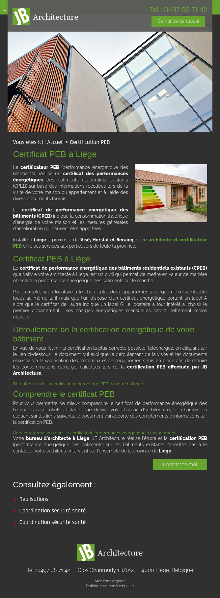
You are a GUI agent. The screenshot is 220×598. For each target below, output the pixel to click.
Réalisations (33, 499)
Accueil (55, 142)
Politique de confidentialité (110, 586)
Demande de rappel (178, 21)
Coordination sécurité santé (52, 510)
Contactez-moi (180, 464)
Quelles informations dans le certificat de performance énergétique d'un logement (94, 432)
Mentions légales (110, 581)
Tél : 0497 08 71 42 (178, 10)
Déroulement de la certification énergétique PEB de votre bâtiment (79, 383)
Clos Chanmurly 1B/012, (135, 570)
